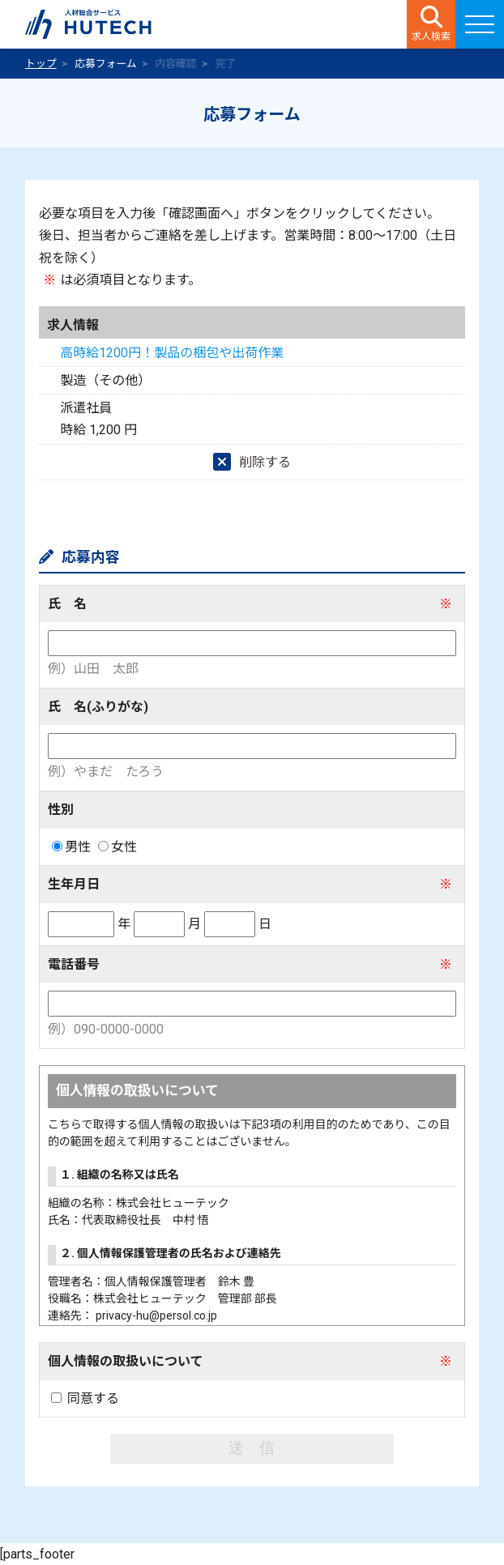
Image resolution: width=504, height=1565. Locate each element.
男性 (71, 847)
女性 (117, 847)
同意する (85, 1398)
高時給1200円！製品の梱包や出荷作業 (172, 352)
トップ (40, 64)
